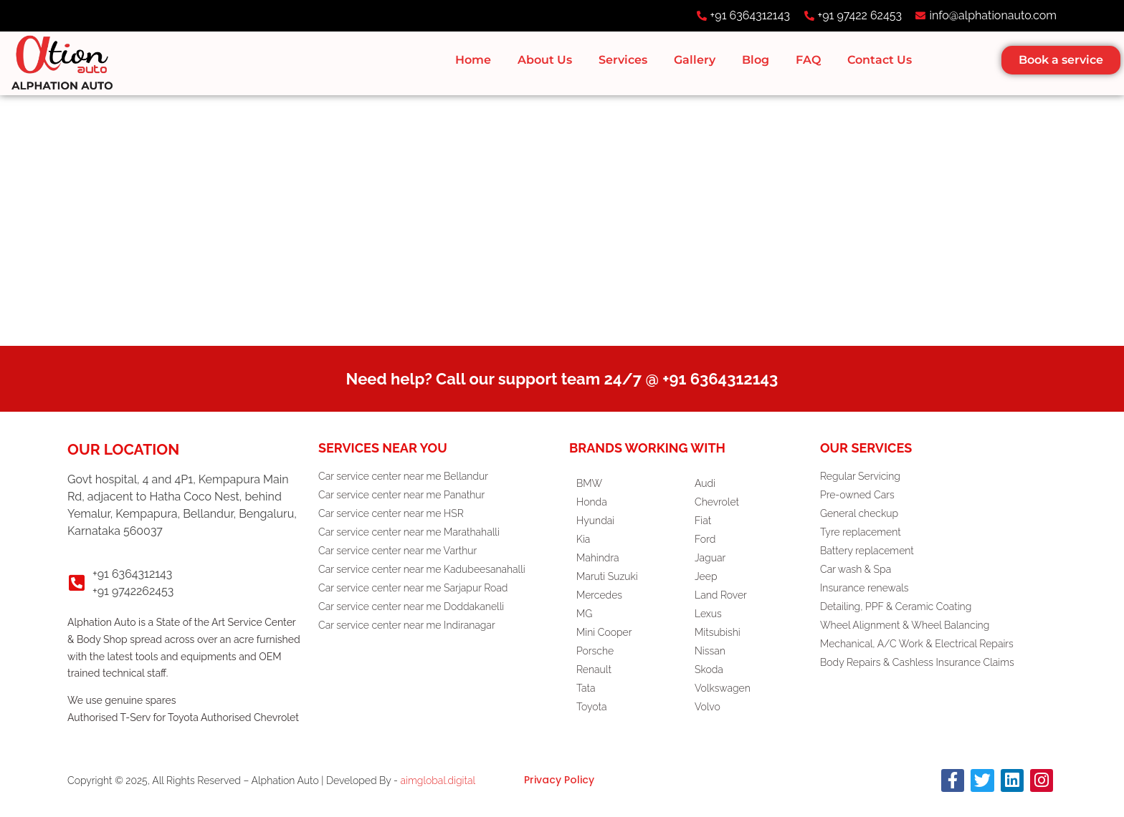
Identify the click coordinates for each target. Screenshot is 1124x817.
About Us (545, 60)
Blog (755, 60)
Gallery (694, 60)
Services (623, 60)
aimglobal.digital (438, 780)
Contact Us (879, 60)
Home (473, 60)
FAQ (808, 60)
